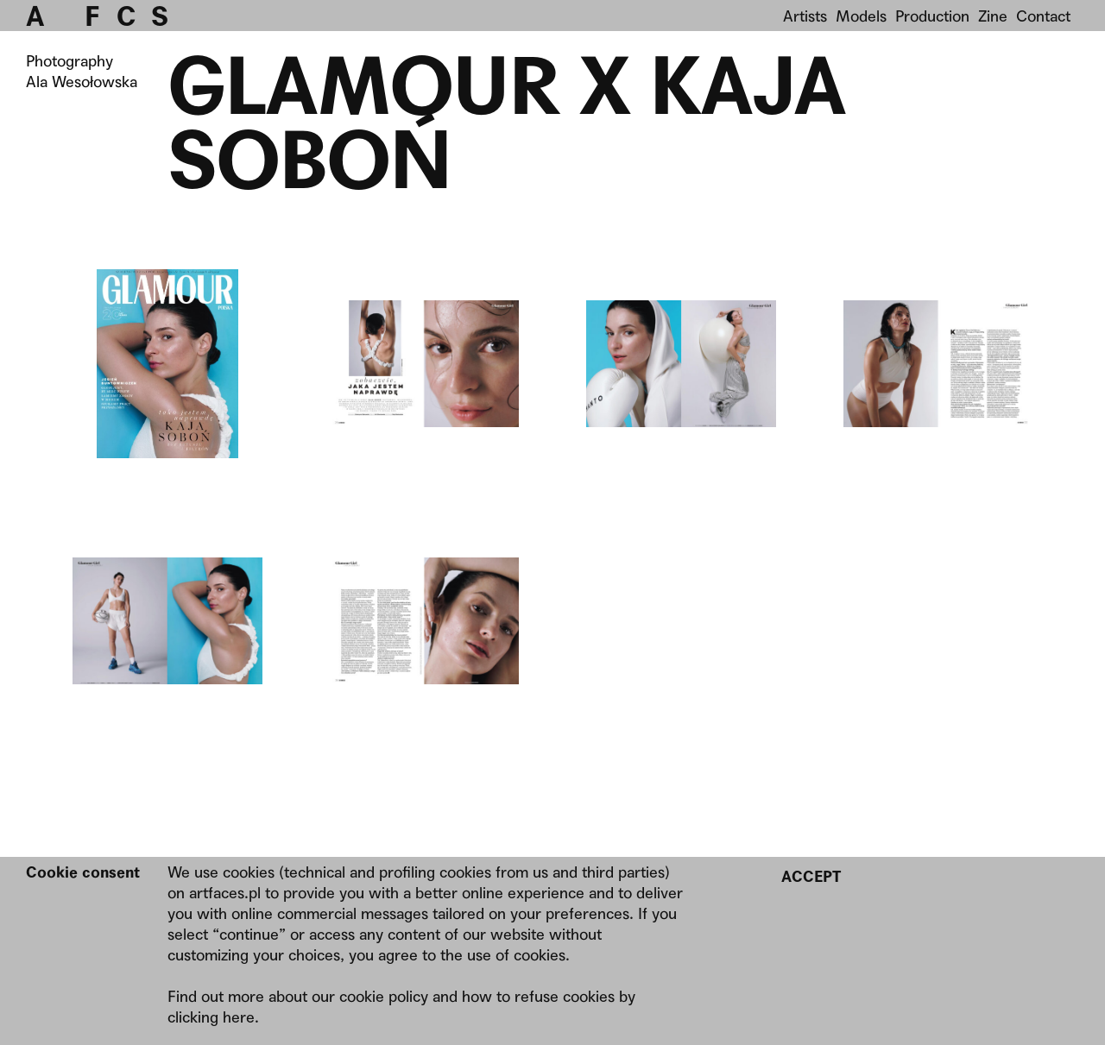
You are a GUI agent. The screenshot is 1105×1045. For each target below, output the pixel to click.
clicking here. (213, 1016)
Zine (992, 15)
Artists (805, 15)
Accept (811, 876)
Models (861, 15)
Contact (1043, 15)
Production (932, 15)
